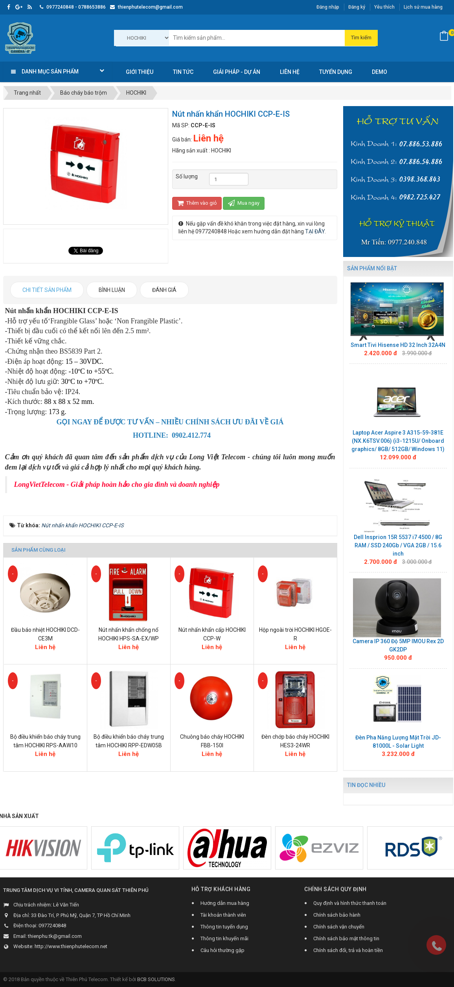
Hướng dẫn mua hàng (224, 903)
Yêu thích (384, 7)
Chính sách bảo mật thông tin (346, 938)
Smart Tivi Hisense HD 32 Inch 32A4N (398, 345)
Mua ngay (243, 203)
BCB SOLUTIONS (156, 979)
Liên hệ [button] (290, 72)
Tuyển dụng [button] (335, 72)
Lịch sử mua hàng (423, 7)
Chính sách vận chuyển (338, 927)
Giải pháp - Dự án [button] (236, 72)
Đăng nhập (327, 7)
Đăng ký (356, 7)
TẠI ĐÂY (315, 231)
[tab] (47, 290)
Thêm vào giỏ (197, 203)
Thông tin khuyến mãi (224, 938)
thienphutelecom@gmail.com (146, 7)
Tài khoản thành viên (223, 915)
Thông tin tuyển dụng (224, 927)
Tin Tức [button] (183, 72)
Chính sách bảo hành (336, 915)
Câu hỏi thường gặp (222, 950)
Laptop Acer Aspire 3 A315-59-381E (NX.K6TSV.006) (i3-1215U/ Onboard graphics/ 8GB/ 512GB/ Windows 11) (398, 440)
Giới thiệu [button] (139, 72)
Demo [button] (379, 72)
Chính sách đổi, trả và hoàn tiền (348, 950)
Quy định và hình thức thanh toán (349, 903)
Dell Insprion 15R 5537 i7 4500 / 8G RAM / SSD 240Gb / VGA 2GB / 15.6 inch (398, 545)
